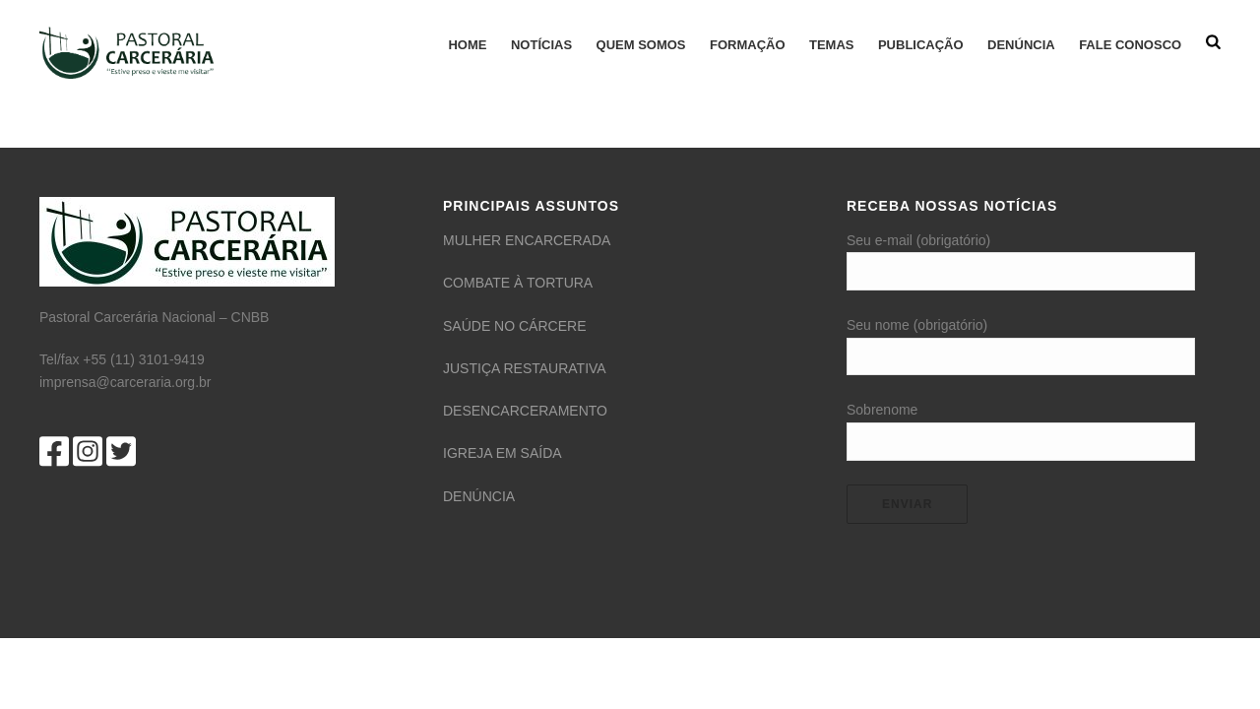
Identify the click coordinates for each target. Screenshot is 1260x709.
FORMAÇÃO (748, 44)
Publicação (921, 44)
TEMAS (831, 44)
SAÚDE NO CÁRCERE (514, 326)
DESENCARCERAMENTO (525, 411)
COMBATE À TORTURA (518, 282)
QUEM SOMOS (641, 44)
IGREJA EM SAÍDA (502, 453)
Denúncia (1021, 44)
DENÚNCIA (479, 496)
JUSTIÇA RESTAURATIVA (524, 368)
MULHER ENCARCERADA (526, 240)
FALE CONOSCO (1130, 44)
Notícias (541, 44)
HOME (467, 44)
